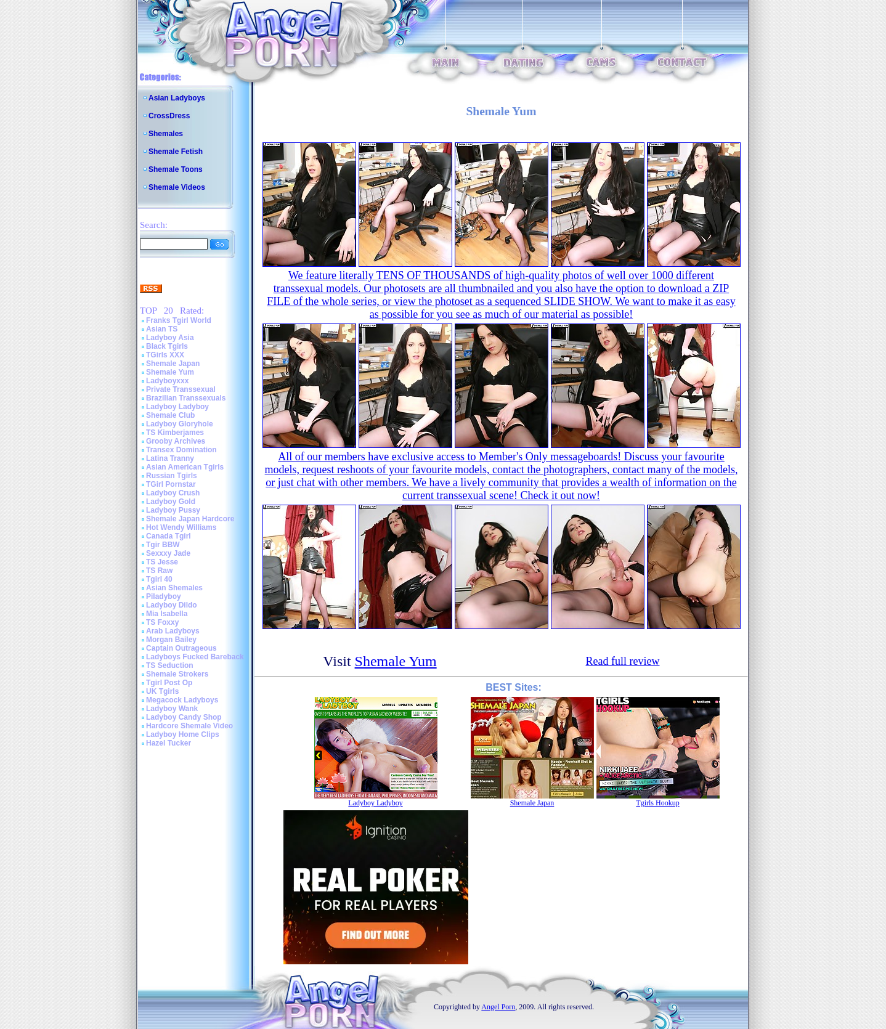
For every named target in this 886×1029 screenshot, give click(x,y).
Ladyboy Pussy (173, 510)
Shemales (165, 133)
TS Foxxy (162, 622)
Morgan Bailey (171, 639)
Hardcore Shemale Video (189, 726)
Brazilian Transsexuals (186, 398)
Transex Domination (181, 449)
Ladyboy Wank (172, 708)
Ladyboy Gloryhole (179, 424)
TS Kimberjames (175, 432)
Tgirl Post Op (169, 682)
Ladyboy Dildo (171, 605)
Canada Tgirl (168, 536)
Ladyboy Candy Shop (184, 717)
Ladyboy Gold (170, 501)
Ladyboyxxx (167, 380)
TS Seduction (169, 665)
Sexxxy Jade (168, 553)
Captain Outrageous (181, 648)
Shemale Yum (170, 372)
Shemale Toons (175, 169)
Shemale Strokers (177, 674)
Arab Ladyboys (173, 631)
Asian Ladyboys (176, 98)
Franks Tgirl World (178, 320)
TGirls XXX (165, 355)
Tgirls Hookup (657, 803)
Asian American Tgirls (185, 467)
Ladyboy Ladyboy (177, 406)
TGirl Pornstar (171, 484)
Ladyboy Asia (170, 337)
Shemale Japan (173, 363)
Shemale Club (170, 415)
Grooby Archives (175, 441)
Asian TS (161, 329)
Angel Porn (498, 1007)
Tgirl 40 (159, 579)
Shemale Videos (176, 187)
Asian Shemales (174, 588)
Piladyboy (163, 596)
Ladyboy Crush (173, 493)
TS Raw (159, 570)
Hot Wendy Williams (181, 527)
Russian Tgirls (171, 475)
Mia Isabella (166, 613)
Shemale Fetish (175, 151)
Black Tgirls (167, 346)
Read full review (623, 661)
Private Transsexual (181, 389)
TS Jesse (162, 562)
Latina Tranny (170, 458)
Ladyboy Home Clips (182, 734)
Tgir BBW (163, 544)
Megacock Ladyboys (182, 700)
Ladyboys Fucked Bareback (195, 657)
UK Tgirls (162, 691)
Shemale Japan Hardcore (190, 518)
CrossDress (169, 116)
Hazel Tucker (168, 743)
